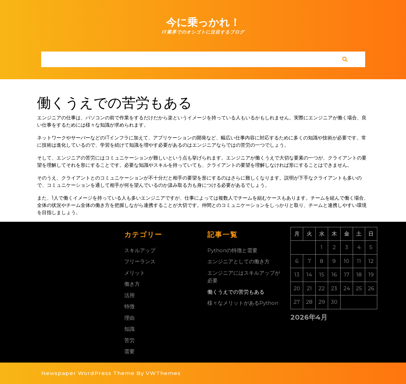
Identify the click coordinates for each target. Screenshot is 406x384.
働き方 (132, 284)
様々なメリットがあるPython (242, 303)
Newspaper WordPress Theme (88, 373)
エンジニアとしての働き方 (238, 261)
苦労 (129, 340)
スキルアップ (139, 250)
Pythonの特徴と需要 (232, 250)
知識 (129, 329)
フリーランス (139, 261)
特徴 (129, 306)
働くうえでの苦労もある (235, 292)
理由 (129, 317)
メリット (134, 272)
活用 (129, 295)
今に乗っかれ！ (203, 22)
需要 (129, 351)
